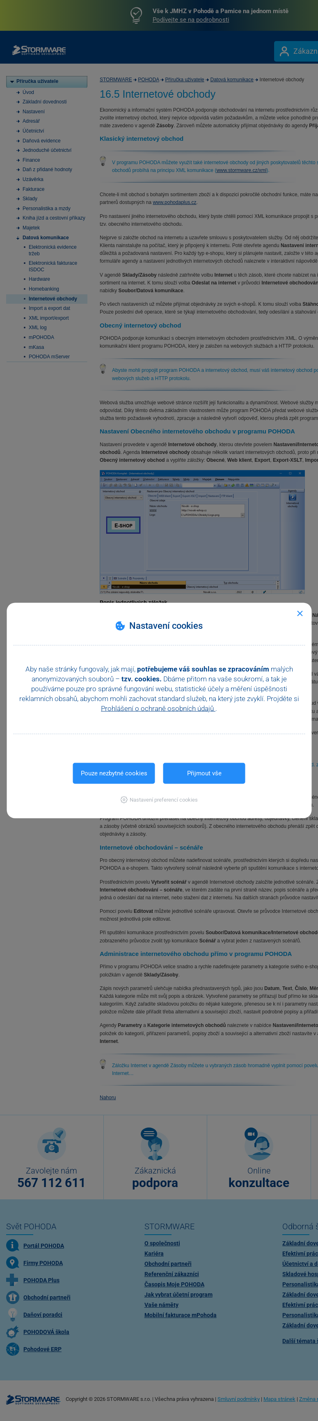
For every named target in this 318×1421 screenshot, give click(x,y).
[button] (159, 800)
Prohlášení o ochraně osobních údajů (158, 708)
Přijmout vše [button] (204, 773)
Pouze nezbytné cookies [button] (114, 773)
